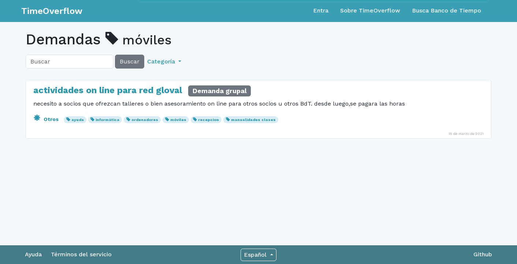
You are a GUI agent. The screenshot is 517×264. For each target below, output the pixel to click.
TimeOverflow (51, 11)
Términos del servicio (81, 254)
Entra (320, 10)
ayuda (77, 119)
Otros (46, 119)
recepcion (208, 119)
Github (482, 254)
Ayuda (33, 254)
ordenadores (144, 119)
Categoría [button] (162, 61)
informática (107, 119)
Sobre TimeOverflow (370, 10)
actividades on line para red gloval (107, 90)
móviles (178, 119)
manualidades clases (253, 119)
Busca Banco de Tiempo (446, 10)
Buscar (130, 61)
